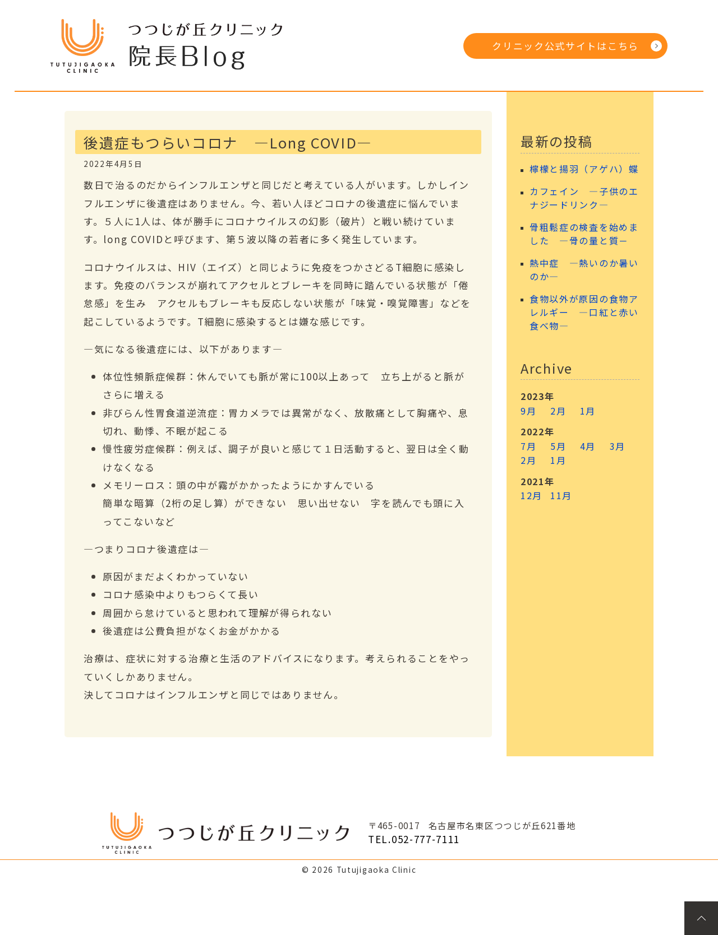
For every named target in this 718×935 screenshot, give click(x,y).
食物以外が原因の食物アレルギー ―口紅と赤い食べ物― (584, 312)
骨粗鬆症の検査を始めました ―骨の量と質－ (584, 234)
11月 (561, 495)
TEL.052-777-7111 (414, 839)
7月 (528, 446)
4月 (588, 446)
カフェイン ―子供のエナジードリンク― (584, 198)
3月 (617, 446)
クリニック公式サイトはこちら (565, 46)
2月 (558, 410)
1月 (588, 410)
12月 (531, 495)
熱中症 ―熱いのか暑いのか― (584, 270)
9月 (528, 410)
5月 (558, 446)
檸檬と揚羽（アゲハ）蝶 (584, 168)
